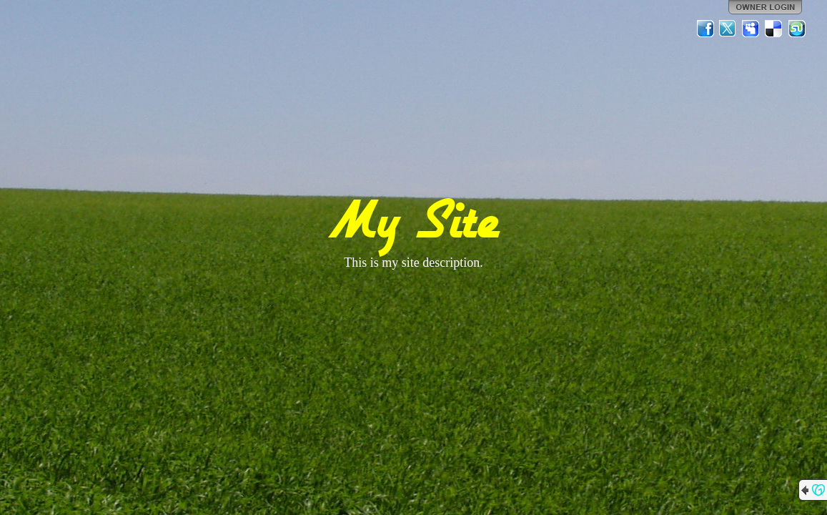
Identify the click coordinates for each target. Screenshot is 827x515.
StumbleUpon (797, 29)
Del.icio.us (774, 29)
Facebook (705, 29)
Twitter (728, 29)
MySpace (751, 29)
